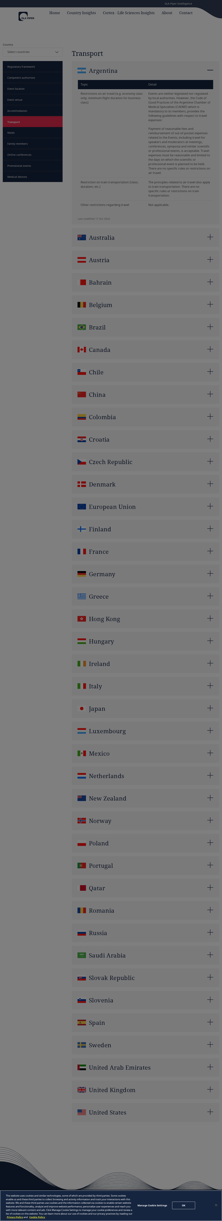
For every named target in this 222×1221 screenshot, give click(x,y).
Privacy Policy (15, 1217)
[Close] (216, 1205)
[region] (111, 1205)
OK (183, 1205)
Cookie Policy (37, 1217)
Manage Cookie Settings (152, 1205)
